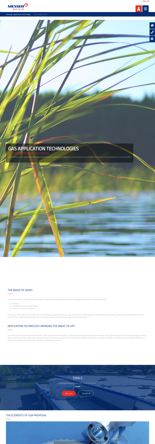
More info (68, 393)
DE (148, 1)
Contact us (86, 393)
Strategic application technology (18, 14)
